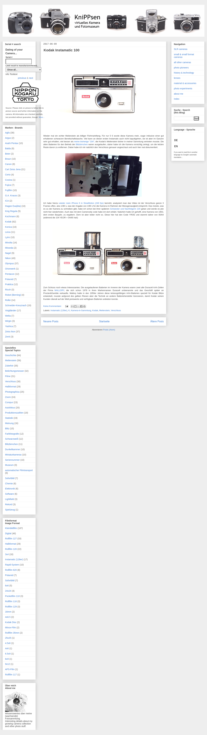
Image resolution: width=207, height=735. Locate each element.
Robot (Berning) (13, 295)
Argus (8, 138)
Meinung (9, 423)
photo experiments (183, 88)
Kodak (95, 310)
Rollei (8, 300)
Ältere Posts (157, 321)
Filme (8, 376)
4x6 (7, 648)
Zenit (7, 336)
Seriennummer (12, 460)
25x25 (8, 638)
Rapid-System (12, 564)
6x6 (7, 585)
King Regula (11, 211)
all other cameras (182, 62)
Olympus (9, 263)
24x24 (8, 591)
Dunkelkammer (12, 449)
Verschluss (116, 310)
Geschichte (10, 355)
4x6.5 (8, 617)
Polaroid (9, 279)
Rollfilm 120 (11, 549)
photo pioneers (181, 67)
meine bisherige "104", (84, 141)
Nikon (8, 258)
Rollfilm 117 (11, 674)
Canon (8, 164)
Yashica (9, 326)
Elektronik (10, 488)
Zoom (8, 397)
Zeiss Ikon (10, 331)
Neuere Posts (50, 321)
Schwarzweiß (11, 439)
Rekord (8, 504)
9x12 (7, 664)
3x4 (7, 554)
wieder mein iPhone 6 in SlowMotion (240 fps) (81, 203)
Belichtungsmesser (14, 371)
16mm (8, 611)
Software (9, 494)
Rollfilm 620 (11, 570)
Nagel (8, 253)
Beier (7, 153)
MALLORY (59, 290)
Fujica (8, 185)
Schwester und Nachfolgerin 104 (125, 209)
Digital (8, 533)
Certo (8, 174)
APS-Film (9, 669)
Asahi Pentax (11, 143)
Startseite (104, 321)
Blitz (7, 428)
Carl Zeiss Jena (13, 169)
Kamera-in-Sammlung (81, 310)
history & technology (184, 72)
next (31, 78)
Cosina (8, 180)
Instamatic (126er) (59, 310)
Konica (8, 227)
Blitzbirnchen (82, 144)
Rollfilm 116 (11, 601)
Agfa (7, 132)
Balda (8, 148)
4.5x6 (8, 643)
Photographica (12, 392)
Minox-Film (10, 627)
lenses (177, 78)
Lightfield (9, 499)
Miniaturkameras (13, 454)
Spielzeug (10, 509)
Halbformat (10, 386)
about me (178, 93)
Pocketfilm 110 (12, 596)
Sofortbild (9, 478)
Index (176, 99)
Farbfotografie (12, 433)
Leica (7, 232)
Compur (9, 402)
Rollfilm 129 (11, 606)
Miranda (9, 248)
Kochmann (10, 216)
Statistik (9, 418)
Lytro (7, 237)
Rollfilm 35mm (12, 633)
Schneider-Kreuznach (16, 305)
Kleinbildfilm (11, 528)
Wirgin (8, 321)
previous (22, 78)
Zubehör (9, 365)
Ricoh (8, 289)
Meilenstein (104, 310)
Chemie (9, 483)
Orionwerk (10, 268)
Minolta (8, 242)
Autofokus (10, 407)
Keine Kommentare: (52, 306)
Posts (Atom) (109, 330)
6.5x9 (8, 653)
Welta (8, 315)
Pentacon (9, 274)
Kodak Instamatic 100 (61, 50)
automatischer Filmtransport (19, 470)
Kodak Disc (10, 622)
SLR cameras (180, 49)
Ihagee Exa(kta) (13, 206)
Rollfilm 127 (11, 538)
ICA (7, 200)
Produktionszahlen (14, 412)
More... (42, 117)
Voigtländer (10, 310)
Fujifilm (8, 190)
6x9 (7, 659)
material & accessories (185, 83)
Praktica (9, 284)
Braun (8, 159)
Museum (9, 465)
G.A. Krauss (11, 195)
